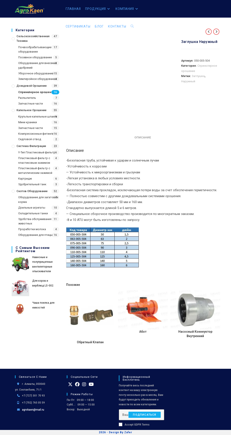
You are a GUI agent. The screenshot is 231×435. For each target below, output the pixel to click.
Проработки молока (32, 229)
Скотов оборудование (32, 191)
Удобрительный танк (32, 184)
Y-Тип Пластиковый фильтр (36, 152)
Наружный (188, 81)
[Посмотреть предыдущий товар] (209, 32)
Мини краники (27, 122)
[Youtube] (91, 384)
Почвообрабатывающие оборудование (34, 49)
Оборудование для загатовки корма (38, 200)
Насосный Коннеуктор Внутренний (195, 334)
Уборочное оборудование (35, 73)
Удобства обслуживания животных (34, 221)
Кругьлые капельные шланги (37, 116)
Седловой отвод (29, 139)
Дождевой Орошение (31, 85)
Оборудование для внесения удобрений (37, 65)
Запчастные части (30, 103)
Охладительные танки (33, 213)
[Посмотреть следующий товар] (216, 32)
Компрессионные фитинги (35, 133)
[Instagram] (84, 384)
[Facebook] (77, 384)
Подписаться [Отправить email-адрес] (144, 414)
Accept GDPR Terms (134, 424)
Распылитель (27, 97)
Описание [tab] (142, 137)
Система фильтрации (31, 146)
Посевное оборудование (35, 57)
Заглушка (198, 76)
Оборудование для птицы (35, 235)
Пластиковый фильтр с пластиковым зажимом (34, 160)
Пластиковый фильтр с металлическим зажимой (35, 170)
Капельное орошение (31, 110)
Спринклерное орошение (36, 92)
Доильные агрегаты (31, 207)
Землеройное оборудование (37, 79)
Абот (142, 331)
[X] (70, 384)
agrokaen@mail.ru (33, 409)
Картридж (25, 178)
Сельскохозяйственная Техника (32, 38)
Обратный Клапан (90, 342)
